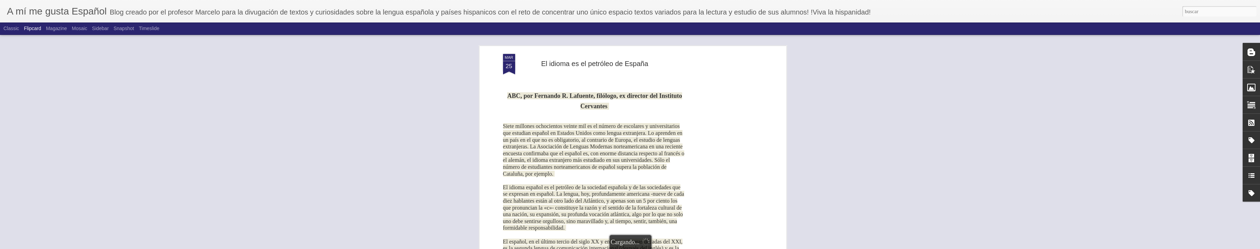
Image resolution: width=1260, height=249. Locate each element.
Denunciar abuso (688, 245)
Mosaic (79, 28)
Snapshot (124, 28)
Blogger (665, 245)
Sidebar (100, 28)
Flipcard (32, 28)
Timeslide (149, 28)
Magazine (56, 28)
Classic (11, 28)
